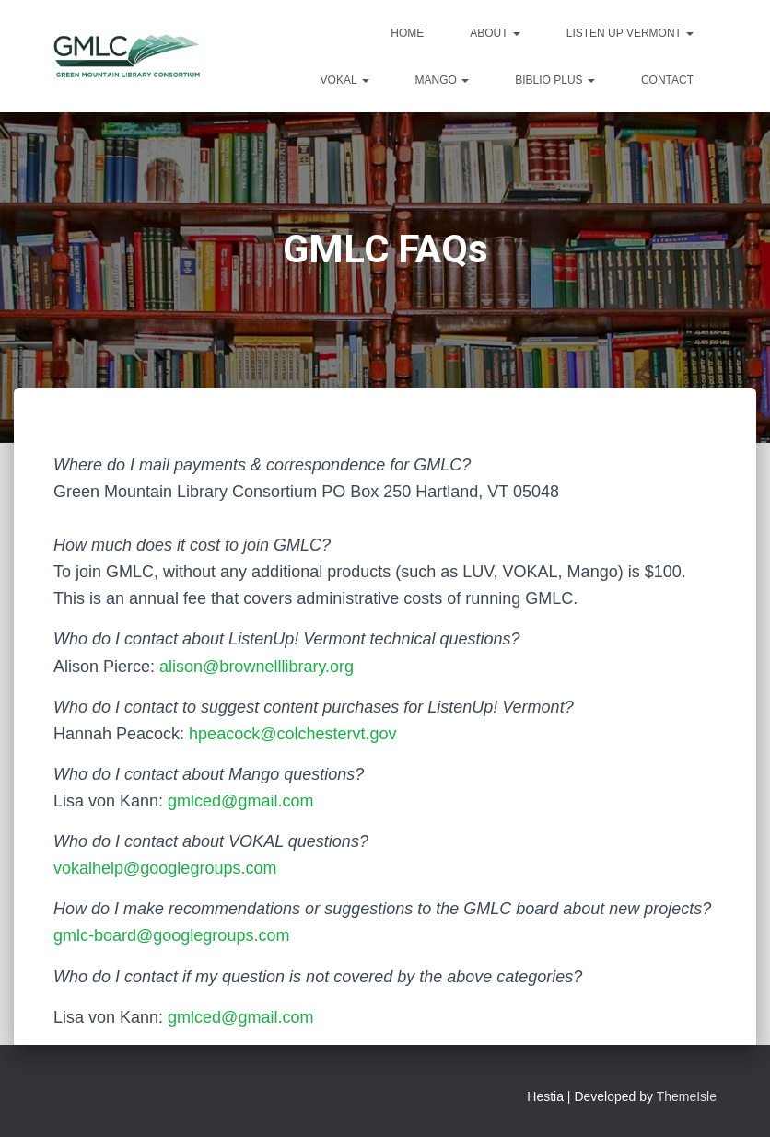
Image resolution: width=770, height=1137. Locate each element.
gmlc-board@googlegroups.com (171, 935)
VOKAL (345, 80)
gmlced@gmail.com (240, 801)
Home (407, 33)
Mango (442, 80)
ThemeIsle (687, 1096)
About (494, 33)
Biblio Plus (555, 80)
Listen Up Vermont (630, 33)
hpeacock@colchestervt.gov (292, 734)
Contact (667, 80)
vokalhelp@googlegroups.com (164, 868)
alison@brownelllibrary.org (256, 666)
